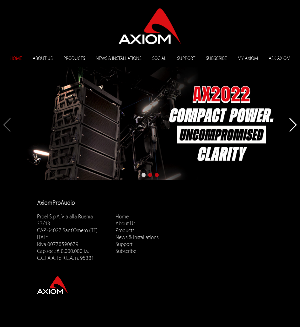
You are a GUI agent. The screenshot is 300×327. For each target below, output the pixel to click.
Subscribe (216, 58)
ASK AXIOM (279, 58)
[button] (144, 175)
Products (74, 58)
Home (16, 58)
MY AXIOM (248, 58)
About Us (43, 58)
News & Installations (119, 58)
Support (186, 58)
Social (159, 58)
